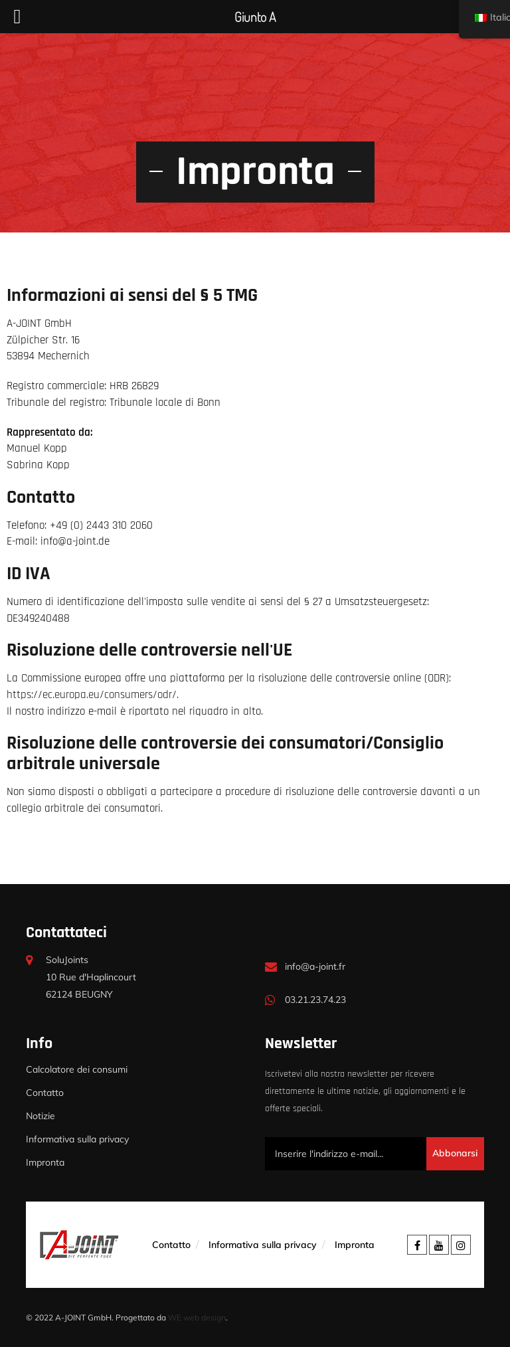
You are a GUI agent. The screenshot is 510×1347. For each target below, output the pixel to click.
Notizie (40, 1116)
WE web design (197, 1317)
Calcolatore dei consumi (77, 1069)
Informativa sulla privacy (77, 1139)
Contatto (45, 1093)
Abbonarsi (454, 1153)
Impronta (45, 1162)
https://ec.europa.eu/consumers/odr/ (92, 695)
